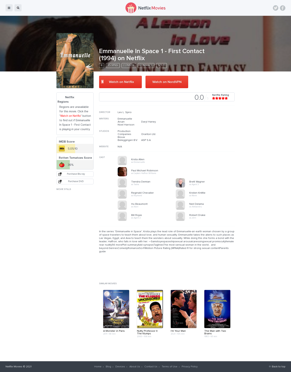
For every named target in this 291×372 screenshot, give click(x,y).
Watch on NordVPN (167, 82)
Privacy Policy (190, 366)
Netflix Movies (14, 366)
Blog (108, 366)
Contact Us (150, 366)
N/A (120, 146)
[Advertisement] (207, 134)
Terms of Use (169, 366)
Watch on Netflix (121, 82)
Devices (120, 366)
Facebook (282, 8)
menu (9, 7)
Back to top (278, 366)
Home (98, 366)
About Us (134, 366)
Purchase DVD (76, 181)
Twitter (275, 8)
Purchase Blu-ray (76, 174)
